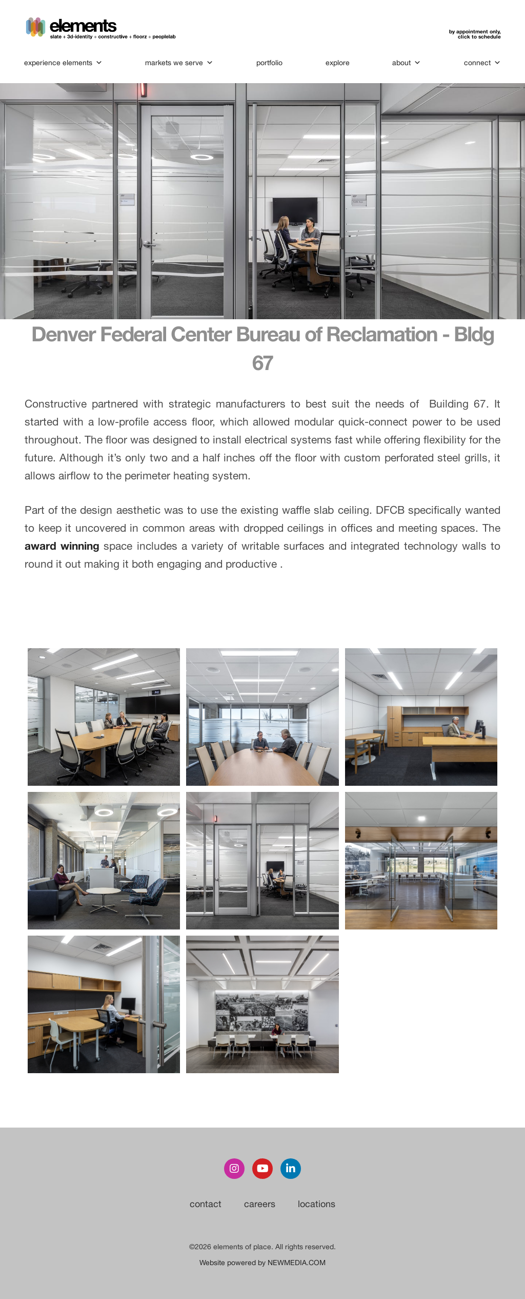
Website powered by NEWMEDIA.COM (262, 1262)
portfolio (269, 63)
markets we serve (180, 62)
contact (205, 1203)
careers (259, 1203)
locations (316, 1203)
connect (481, 62)
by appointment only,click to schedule (474, 34)
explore (338, 63)
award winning (64, 545)
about (406, 62)
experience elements (64, 62)
